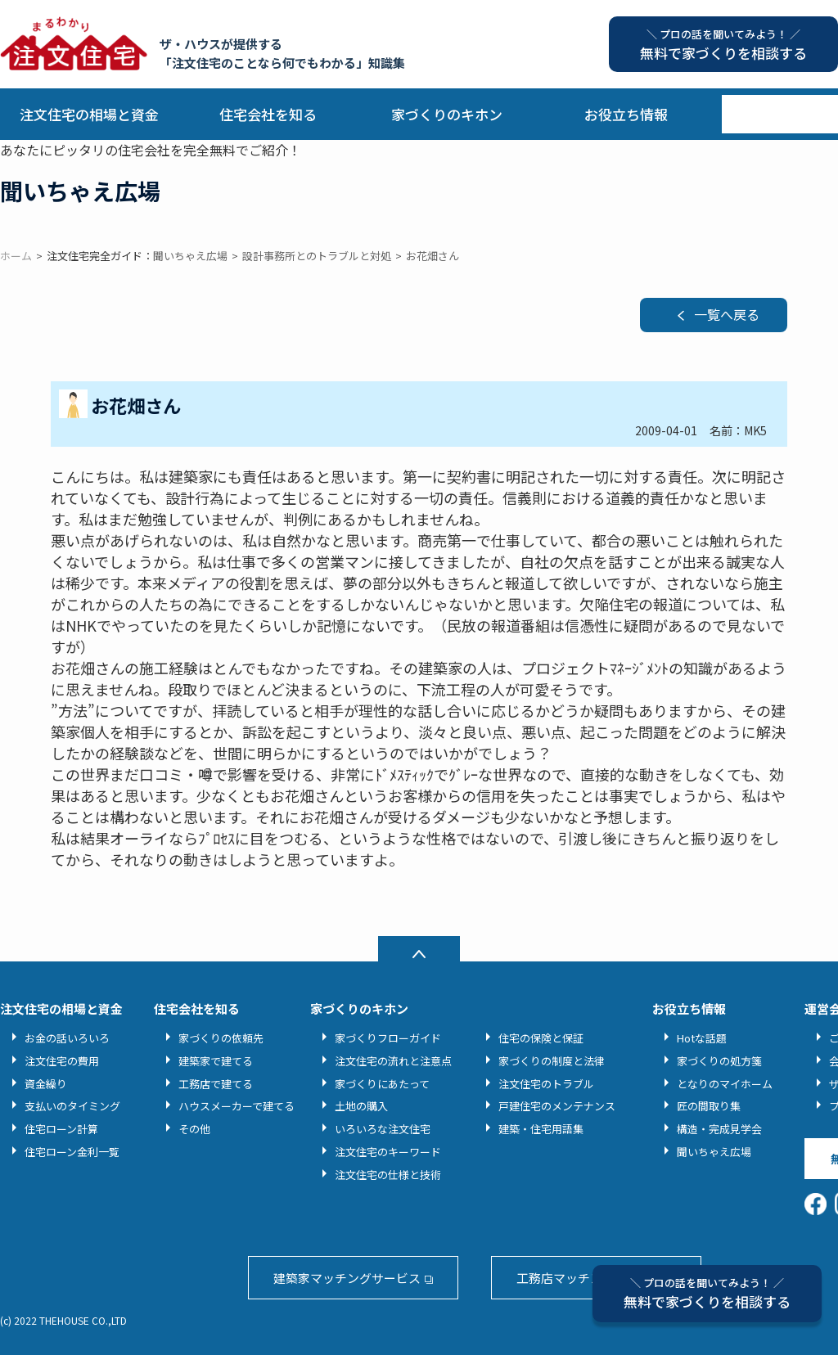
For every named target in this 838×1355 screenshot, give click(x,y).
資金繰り (46, 1084)
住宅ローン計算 (61, 1129)
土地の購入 (361, 1106)
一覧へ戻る (726, 314)
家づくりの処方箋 (719, 1061)
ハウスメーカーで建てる (236, 1106)
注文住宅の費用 (62, 1061)
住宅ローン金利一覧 (72, 1151)
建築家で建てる (215, 1061)
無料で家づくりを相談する (707, 1293)
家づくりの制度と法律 (551, 1061)
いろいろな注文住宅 (382, 1129)
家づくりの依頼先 (221, 1038)
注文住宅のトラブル (546, 1084)
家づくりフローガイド (388, 1038)
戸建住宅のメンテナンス (556, 1106)
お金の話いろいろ (67, 1038)
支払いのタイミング (72, 1106)
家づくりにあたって (382, 1084)
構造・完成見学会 (719, 1129)
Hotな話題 (702, 1038)
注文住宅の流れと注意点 (393, 1061)
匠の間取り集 (709, 1106)
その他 (194, 1129)
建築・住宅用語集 (540, 1129)
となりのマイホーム (725, 1084)
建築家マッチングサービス (347, 1277)
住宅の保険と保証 (540, 1038)
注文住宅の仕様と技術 (388, 1174)
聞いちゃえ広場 (714, 1151)
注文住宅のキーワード (388, 1151)
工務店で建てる (215, 1084)
